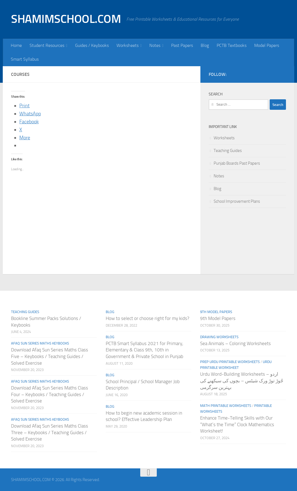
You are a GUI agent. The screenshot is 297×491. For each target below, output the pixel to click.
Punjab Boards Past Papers (237, 163)
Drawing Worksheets (219, 337)
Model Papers (266, 45)
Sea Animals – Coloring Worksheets (235, 343)
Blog (205, 45)
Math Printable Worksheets (225, 406)
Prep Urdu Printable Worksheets (230, 362)
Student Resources (47, 45)
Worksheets (127, 45)
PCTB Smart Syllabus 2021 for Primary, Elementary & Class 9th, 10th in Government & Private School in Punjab (144, 350)
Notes (154, 45)
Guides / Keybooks (92, 45)
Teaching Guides (228, 150)
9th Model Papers (216, 312)
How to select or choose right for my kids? (147, 318)
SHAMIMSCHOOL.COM (66, 19)
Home (16, 45)
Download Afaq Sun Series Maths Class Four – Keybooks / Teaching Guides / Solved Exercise (49, 394)
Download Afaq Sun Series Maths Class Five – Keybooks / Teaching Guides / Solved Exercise (49, 356)
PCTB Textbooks (231, 45)
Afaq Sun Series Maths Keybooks (40, 343)
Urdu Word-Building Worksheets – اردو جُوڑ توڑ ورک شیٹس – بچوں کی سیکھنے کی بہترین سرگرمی (241, 380)
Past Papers (182, 45)
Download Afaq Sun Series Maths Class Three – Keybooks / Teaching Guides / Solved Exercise (49, 432)
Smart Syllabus (25, 59)
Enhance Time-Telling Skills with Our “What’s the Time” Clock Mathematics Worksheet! (237, 424)
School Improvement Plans (237, 201)
